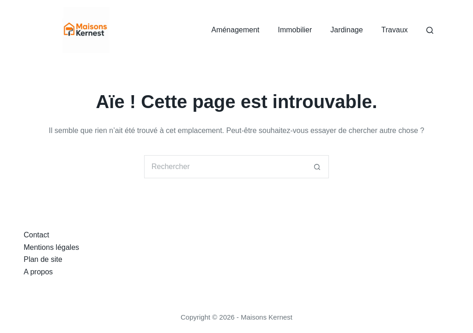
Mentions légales (51, 247)
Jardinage (346, 30)
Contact (36, 235)
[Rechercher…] (225, 166)
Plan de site (43, 259)
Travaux (395, 30)
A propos (38, 272)
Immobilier (295, 30)
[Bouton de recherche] (317, 166)
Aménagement (235, 30)
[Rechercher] (429, 30)
